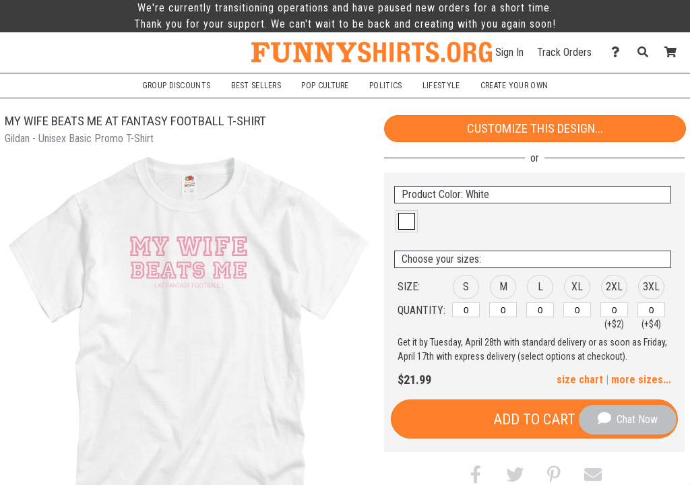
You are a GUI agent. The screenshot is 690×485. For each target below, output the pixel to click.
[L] (540, 309)
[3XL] (651, 309)
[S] (466, 309)
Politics (385, 85)
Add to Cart (534, 419)
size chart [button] (580, 379)
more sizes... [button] (641, 379)
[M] (503, 309)
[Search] (646, 52)
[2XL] (614, 309)
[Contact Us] (619, 52)
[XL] (577, 309)
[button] (407, 221)
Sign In (509, 52)
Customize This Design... (535, 128)
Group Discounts (176, 85)
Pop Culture (324, 85)
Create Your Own (514, 85)
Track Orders (564, 52)
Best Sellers (256, 85)
